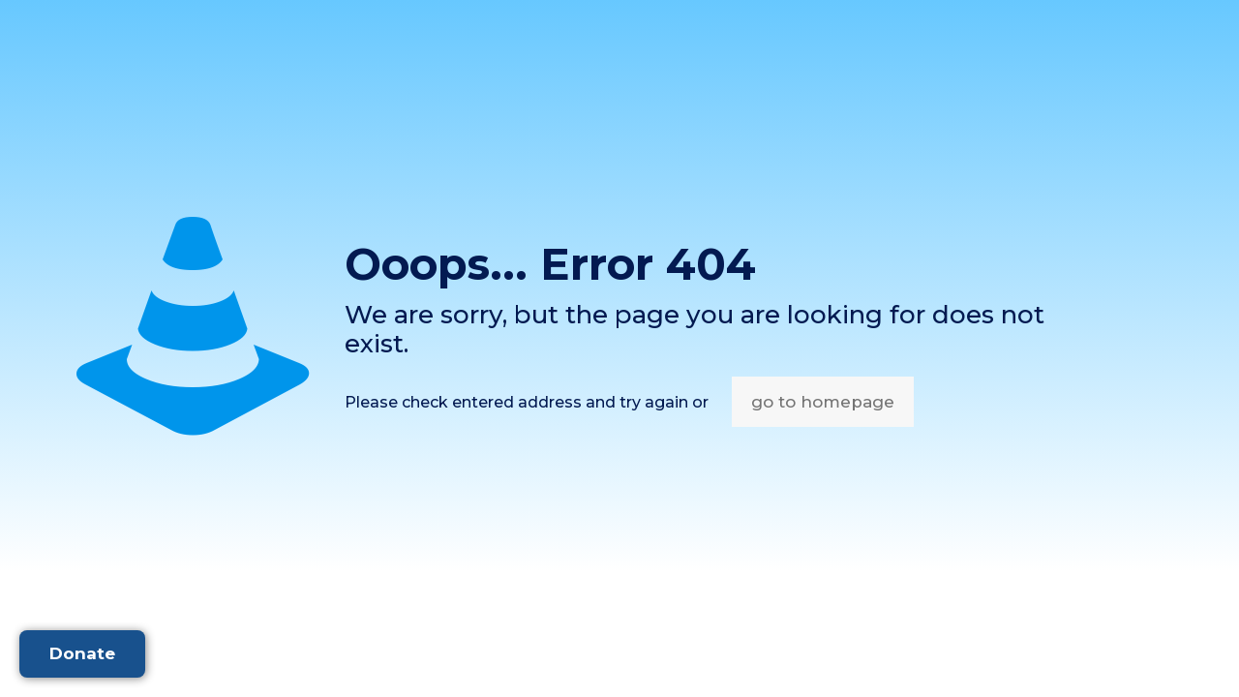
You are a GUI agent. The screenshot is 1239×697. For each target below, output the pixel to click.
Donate (82, 653)
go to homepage (822, 401)
